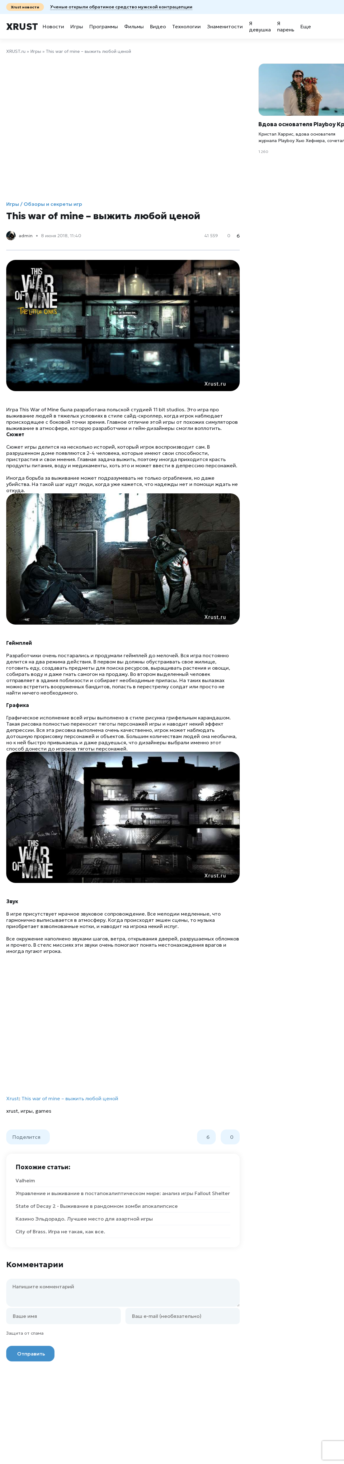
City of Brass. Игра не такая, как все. (60, 1231)
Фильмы (134, 26)
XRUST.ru (16, 51)
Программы (103, 26)
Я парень (285, 26)
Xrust (22, 26)
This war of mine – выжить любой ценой (69, 1098)
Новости (53, 26)
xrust (12, 1111)
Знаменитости (225, 26)
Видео (158, 26)
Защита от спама (25, 1333)
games (43, 1111)
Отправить (31, 1354)
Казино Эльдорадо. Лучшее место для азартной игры (84, 1219)
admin (26, 235)
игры (27, 1111)
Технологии (186, 26)
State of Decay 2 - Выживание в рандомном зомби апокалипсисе (97, 1206)
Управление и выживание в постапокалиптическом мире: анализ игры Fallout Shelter (123, 1193)
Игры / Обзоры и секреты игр (44, 204)
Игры (76, 26)
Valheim (25, 1180)
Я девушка (260, 26)
